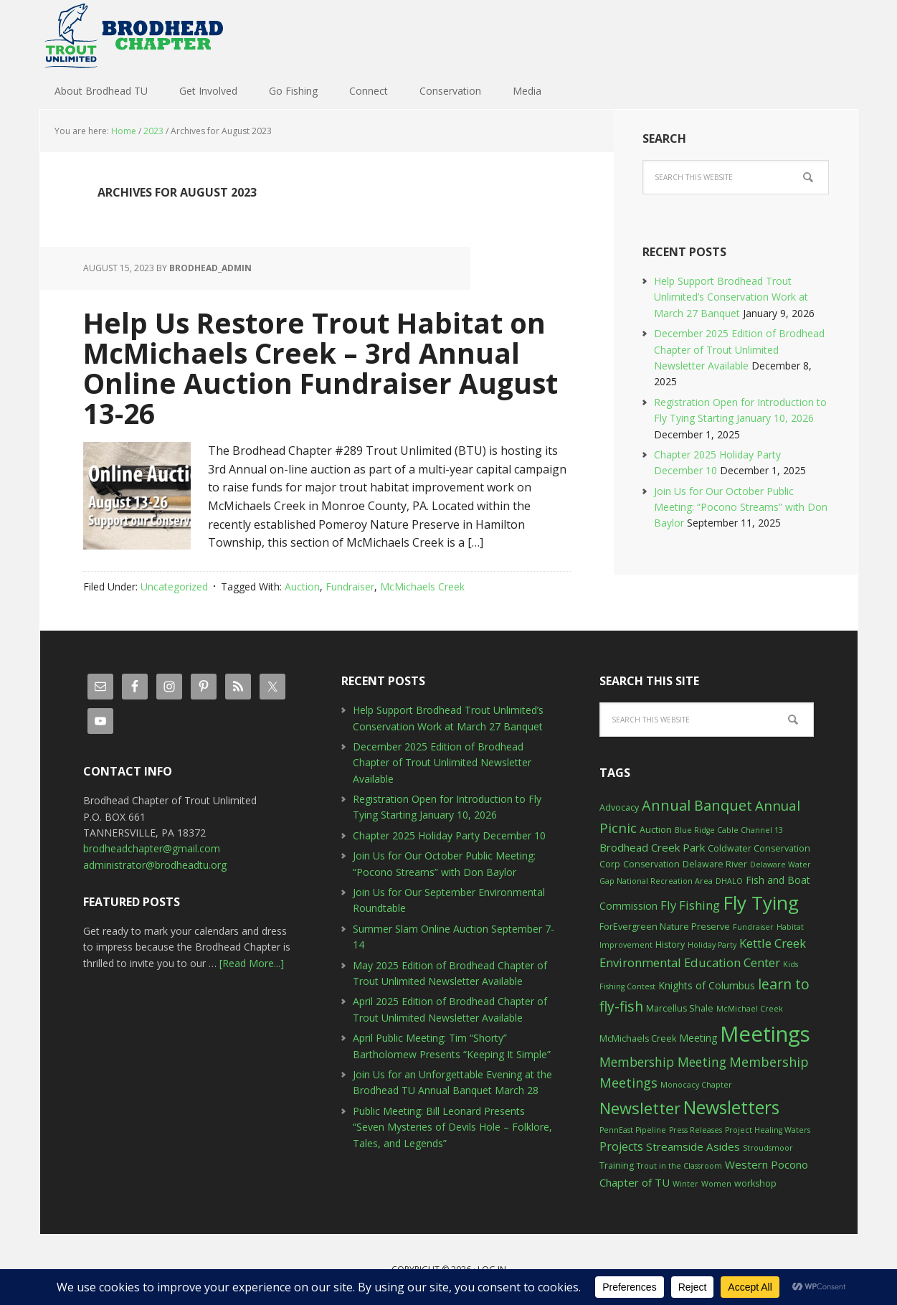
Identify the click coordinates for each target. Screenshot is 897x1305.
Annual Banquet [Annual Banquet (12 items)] (697, 805)
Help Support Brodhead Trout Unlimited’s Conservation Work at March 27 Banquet (731, 297)
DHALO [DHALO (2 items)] (729, 881)
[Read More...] (251, 963)
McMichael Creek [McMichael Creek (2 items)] (749, 1009)
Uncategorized (174, 586)
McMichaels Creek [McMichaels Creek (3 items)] (637, 1038)
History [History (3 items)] (670, 944)
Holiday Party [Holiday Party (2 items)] (712, 945)
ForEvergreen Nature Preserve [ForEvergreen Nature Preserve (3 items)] (664, 926)
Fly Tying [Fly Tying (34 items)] (761, 902)
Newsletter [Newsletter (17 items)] (639, 1107)
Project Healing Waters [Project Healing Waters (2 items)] (767, 1130)
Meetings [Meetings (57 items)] (765, 1033)
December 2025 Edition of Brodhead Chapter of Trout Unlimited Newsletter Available (739, 349)
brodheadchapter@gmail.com (151, 848)
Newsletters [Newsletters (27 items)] (731, 1107)
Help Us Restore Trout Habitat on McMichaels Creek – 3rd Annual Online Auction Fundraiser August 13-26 (308, 367)
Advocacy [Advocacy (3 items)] (619, 807)
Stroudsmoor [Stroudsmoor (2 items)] (768, 1148)
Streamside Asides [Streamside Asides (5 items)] (693, 1146)
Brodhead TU (133, 36)
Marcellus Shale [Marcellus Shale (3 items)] (679, 1008)
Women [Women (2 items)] (716, 1184)
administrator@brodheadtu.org (155, 865)
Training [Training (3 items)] (616, 1165)
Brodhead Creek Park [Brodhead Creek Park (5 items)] (652, 847)
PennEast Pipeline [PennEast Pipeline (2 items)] (632, 1130)
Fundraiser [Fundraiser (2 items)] (753, 927)
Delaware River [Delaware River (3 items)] (715, 864)
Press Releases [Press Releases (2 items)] (695, 1130)
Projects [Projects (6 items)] (621, 1146)
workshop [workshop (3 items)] (755, 1183)
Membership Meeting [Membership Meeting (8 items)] (662, 1061)
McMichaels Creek (422, 586)
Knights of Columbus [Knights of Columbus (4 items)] (706, 985)
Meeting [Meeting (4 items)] (698, 1038)
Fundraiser (350, 586)
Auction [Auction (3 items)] (656, 830)
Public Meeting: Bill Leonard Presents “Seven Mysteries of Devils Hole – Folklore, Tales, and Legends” (452, 1127)
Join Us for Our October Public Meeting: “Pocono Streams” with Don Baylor (740, 507)
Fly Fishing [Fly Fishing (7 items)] (690, 905)
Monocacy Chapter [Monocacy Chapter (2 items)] (696, 1085)
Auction (302, 586)
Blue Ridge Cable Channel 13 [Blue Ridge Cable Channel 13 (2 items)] (729, 830)
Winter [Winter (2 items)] (685, 1184)
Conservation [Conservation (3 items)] (651, 864)
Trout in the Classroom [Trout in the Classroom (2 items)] (679, 1166)
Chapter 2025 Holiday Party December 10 (449, 835)
